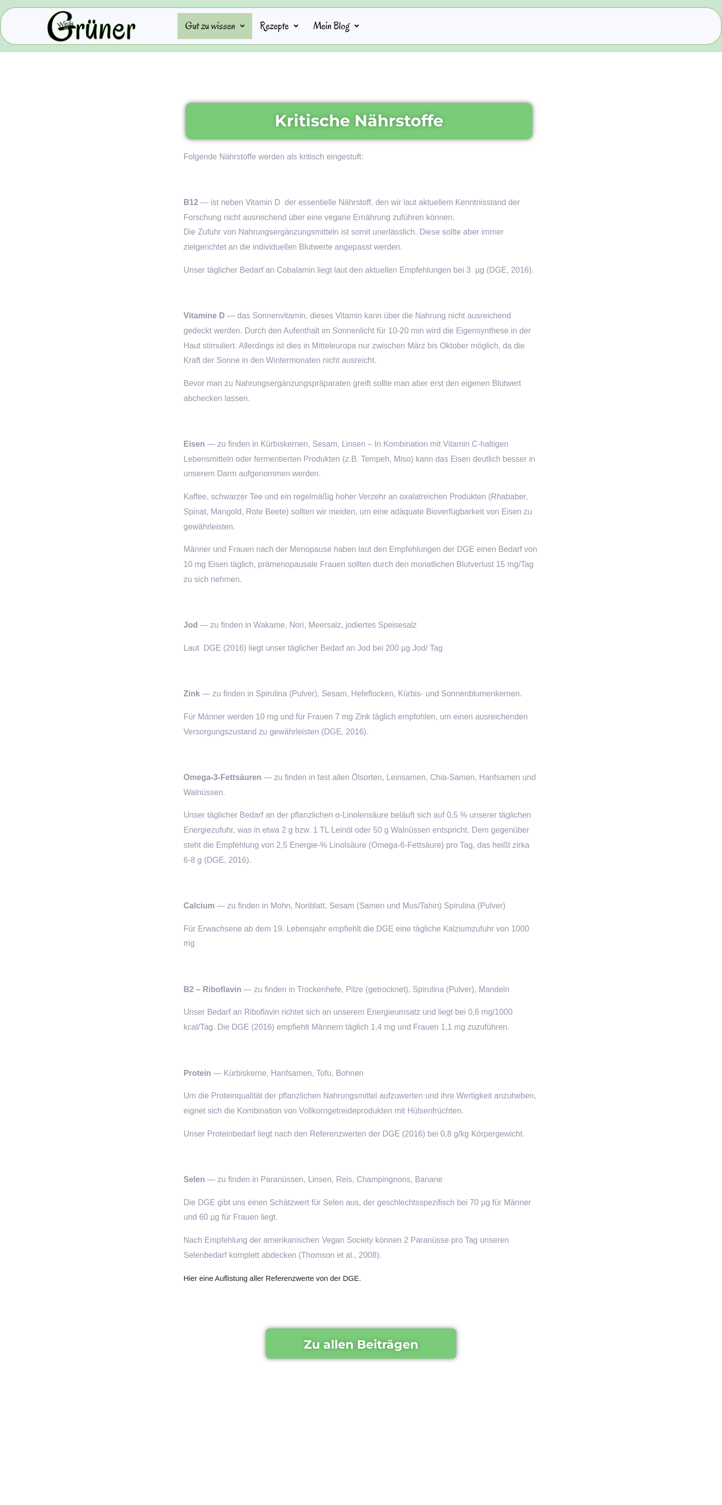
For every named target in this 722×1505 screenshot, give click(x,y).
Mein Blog (348, 26)
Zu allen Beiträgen (361, 1344)
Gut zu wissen (218, 26)
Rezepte (287, 26)
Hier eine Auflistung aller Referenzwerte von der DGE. (279, 1279)
